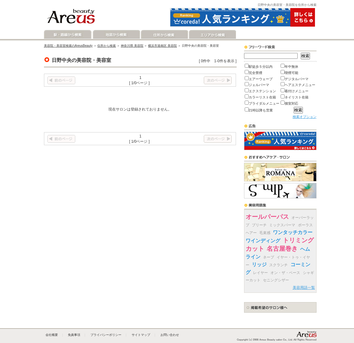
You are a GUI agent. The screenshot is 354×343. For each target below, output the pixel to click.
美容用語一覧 (304, 287)
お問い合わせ (169, 334)
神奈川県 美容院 (132, 45)
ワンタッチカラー (292, 232)
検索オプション (305, 117)
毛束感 (264, 233)
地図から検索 (116, 34)
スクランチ (278, 265)
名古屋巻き (282, 248)
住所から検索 (164, 34)
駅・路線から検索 (68, 34)
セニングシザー (276, 280)
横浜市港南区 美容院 (162, 45)
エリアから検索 (212, 34)
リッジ (259, 264)
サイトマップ (141, 334)
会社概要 (52, 334)
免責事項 (74, 334)
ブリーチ (259, 225)
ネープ (268, 257)
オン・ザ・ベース (285, 273)
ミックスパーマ (282, 225)
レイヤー (260, 273)
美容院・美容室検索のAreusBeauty (68, 45)
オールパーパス (267, 216)
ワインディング (263, 240)
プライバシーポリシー (105, 334)
